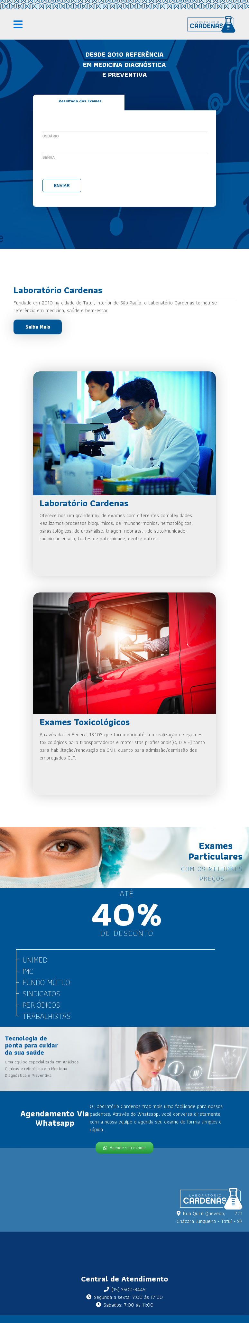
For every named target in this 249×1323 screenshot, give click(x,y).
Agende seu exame (124, 1147)
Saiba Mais (37, 327)
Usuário (50, 136)
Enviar (61, 185)
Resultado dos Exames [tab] (80, 101)
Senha (48, 157)
